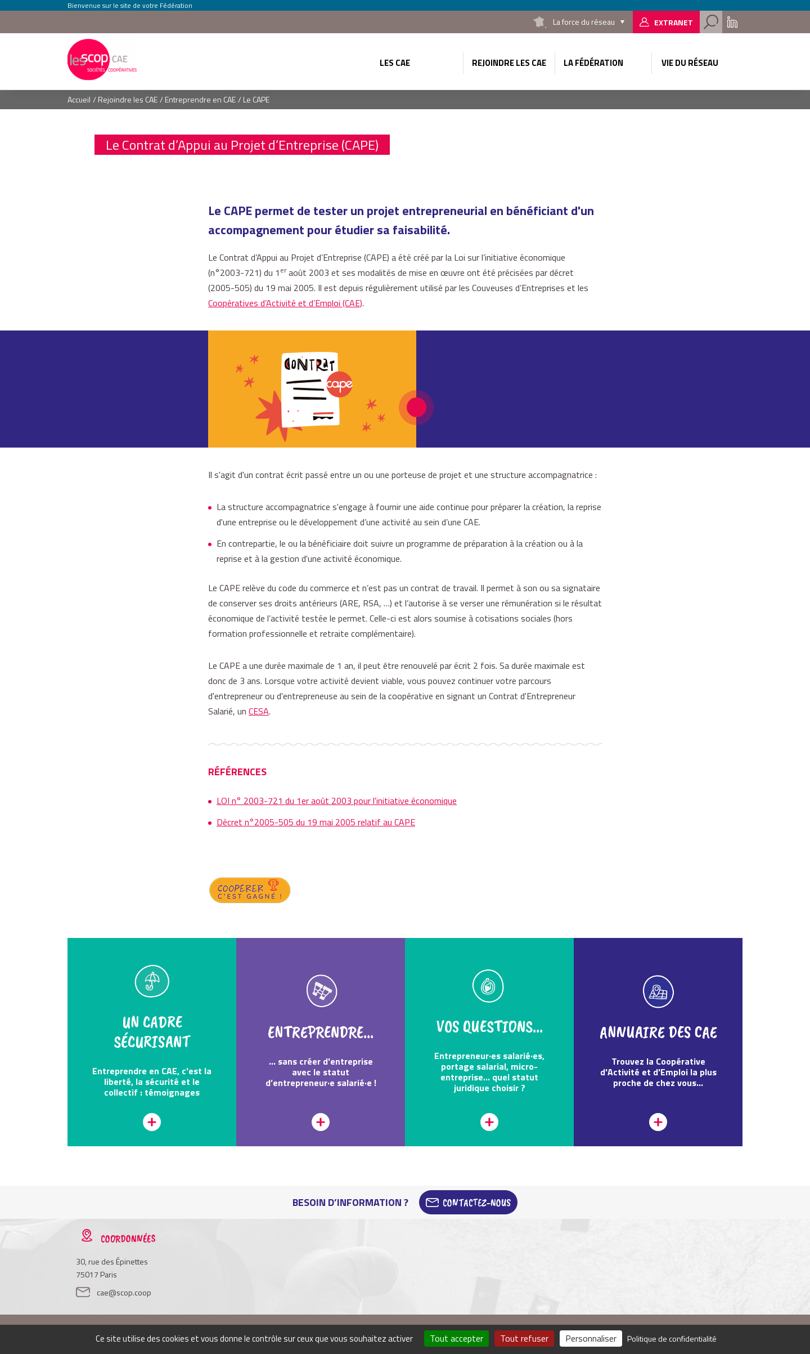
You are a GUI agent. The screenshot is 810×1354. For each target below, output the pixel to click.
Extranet (673, 22)
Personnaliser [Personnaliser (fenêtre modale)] (590, 1338)
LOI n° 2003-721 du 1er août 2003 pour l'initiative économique (337, 800)
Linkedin (732, 22)
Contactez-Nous (477, 1202)
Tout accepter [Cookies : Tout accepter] (456, 1338)
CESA (259, 711)
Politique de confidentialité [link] (672, 1338)
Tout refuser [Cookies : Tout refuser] (524, 1338)
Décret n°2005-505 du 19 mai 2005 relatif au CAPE (316, 822)
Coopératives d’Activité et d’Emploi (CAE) (285, 303)
